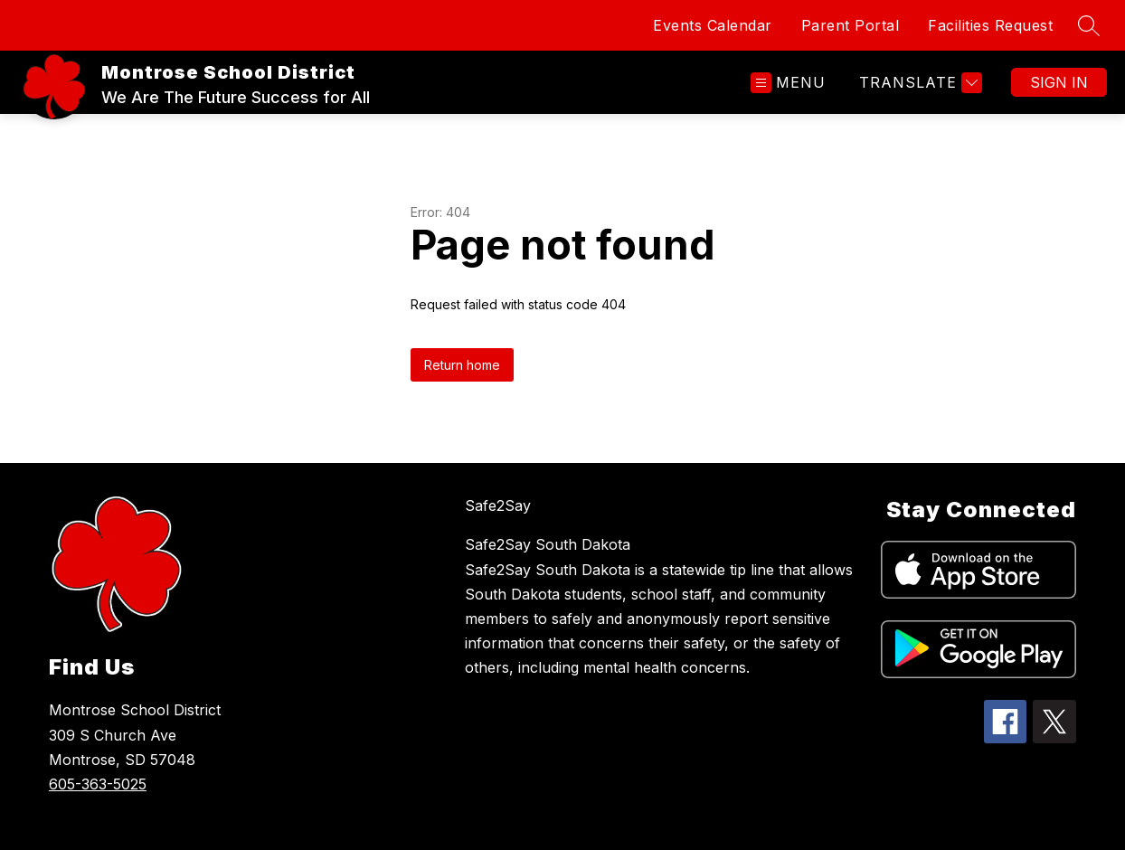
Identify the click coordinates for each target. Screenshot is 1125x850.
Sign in (1059, 82)
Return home (462, 365)
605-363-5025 (98, 784)
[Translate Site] (918, 82)
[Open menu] (788, 82)
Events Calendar (712, 25)
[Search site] (1089, 25)
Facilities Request (990, 25)
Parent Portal (850, 25)
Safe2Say (498, 505)
